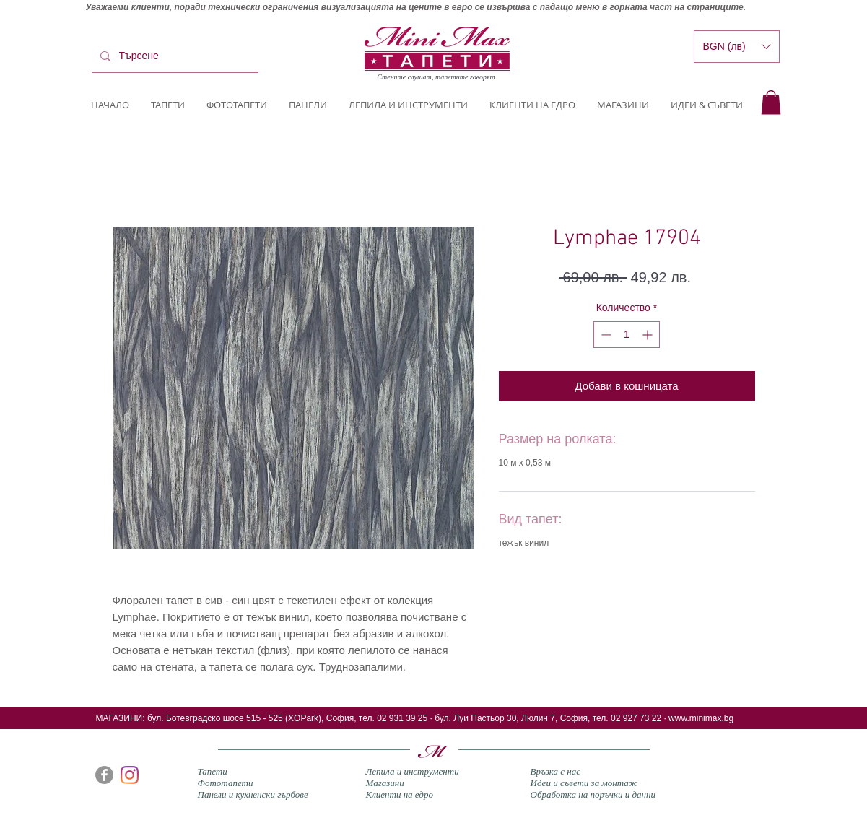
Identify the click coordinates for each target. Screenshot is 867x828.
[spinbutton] (627, 334)
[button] (771, 102)
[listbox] (737, 46)
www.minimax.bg (700, 718)
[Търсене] (173, 56)
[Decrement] (605, 334)
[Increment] (649, 334)
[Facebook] (104, 775)
